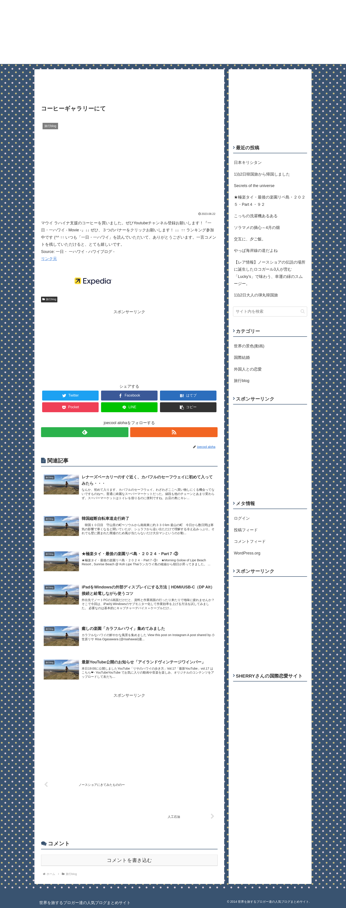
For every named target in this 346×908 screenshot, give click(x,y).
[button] (303, 311)
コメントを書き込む (129, 860)
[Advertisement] (129, 84)
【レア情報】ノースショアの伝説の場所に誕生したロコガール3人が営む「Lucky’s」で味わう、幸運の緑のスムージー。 (269, 273)
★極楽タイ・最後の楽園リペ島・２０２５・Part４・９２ (269, 200)
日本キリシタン (248, 162)
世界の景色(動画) (249, 346)
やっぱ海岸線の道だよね (256, 250)
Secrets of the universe (254, 185)
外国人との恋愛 (248, 369)
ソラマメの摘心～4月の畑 (257, 227)
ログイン (242, 518)
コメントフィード (250, 541)
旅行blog (49, 299)
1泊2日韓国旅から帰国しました (262, 174)
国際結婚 (242, 357)
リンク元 (49, 258)
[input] (270, 311)
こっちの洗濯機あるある (256, 216)
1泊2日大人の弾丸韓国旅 (256, 295)
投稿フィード (246, 530)
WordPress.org (247, 553)
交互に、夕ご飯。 (250, 239)
